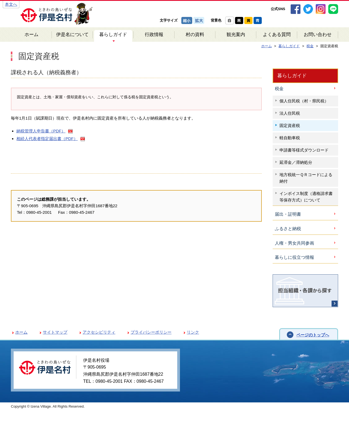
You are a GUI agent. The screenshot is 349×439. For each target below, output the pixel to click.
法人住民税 (289, 113)
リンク (193, 332)
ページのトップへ (312, 335)
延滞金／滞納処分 (295, 162)
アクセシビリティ (99, 332)
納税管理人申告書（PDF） (40, 131)
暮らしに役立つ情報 (294, 257)
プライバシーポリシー (151, 332)
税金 (279, 88)
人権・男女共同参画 (294, 243)
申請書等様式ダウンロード (304, 150)
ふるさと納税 (288, 228)
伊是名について (72, 34)
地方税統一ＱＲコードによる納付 (305, 177)
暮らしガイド (113, 34)
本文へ (11, 4)
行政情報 (154, 34)
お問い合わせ (318, 34)
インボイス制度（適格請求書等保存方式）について (306, 196)
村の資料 (195, 34)
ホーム (31, 34)
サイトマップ (55, 332)
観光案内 (236, 34)
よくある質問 (277, 34)
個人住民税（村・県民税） (304, 101)
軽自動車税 (289, 137)
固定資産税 (289, 125)
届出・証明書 (288, 214)
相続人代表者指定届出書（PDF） (47, 138)
